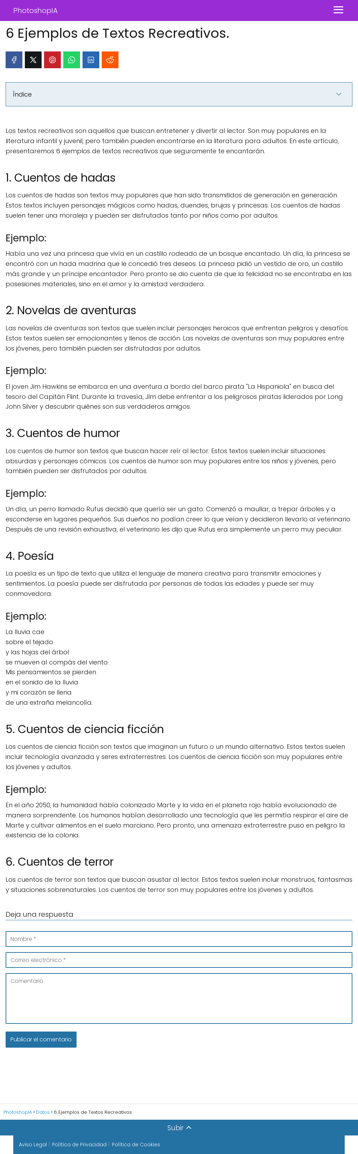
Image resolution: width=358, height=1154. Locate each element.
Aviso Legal (33, 1144)
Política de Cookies (136, 1144)
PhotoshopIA (35, 10)
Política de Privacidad (79, 1144)
